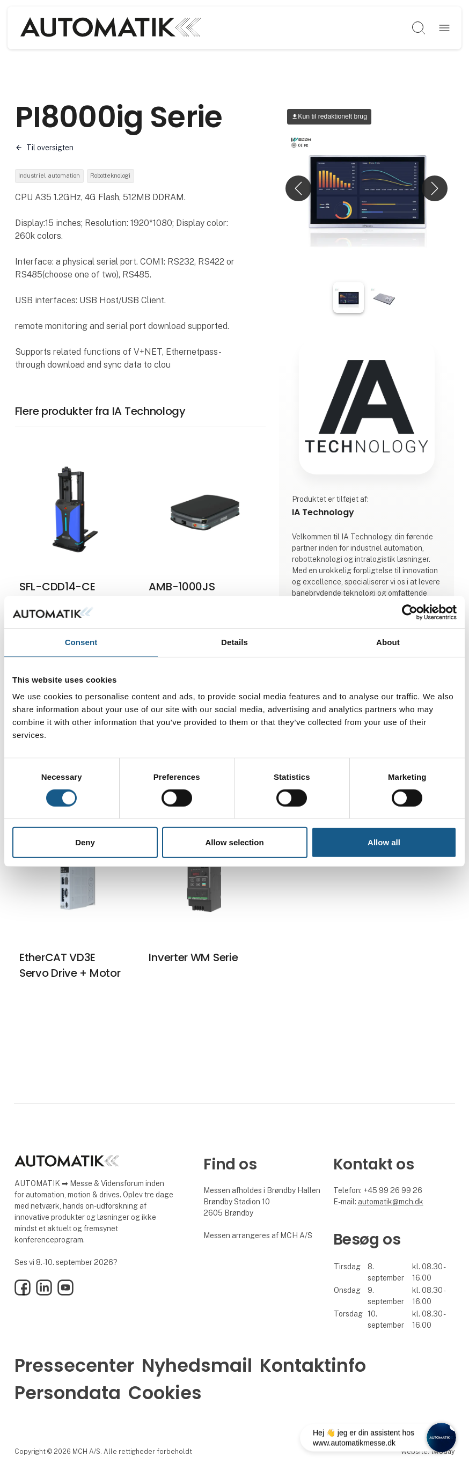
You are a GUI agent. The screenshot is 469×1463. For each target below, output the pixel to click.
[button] (298, 188)
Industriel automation (53, 177)
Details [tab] (234, 642)
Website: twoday (428, 1453)
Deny (85, 842)
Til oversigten (50, 147)
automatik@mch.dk (390, 1203)
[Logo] (110, 28)
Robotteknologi (124, 177)
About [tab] (388, 642)
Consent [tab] (81, 642)
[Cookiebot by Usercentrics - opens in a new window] (410, 612)
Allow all (384, 842)
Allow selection (234, 842)
